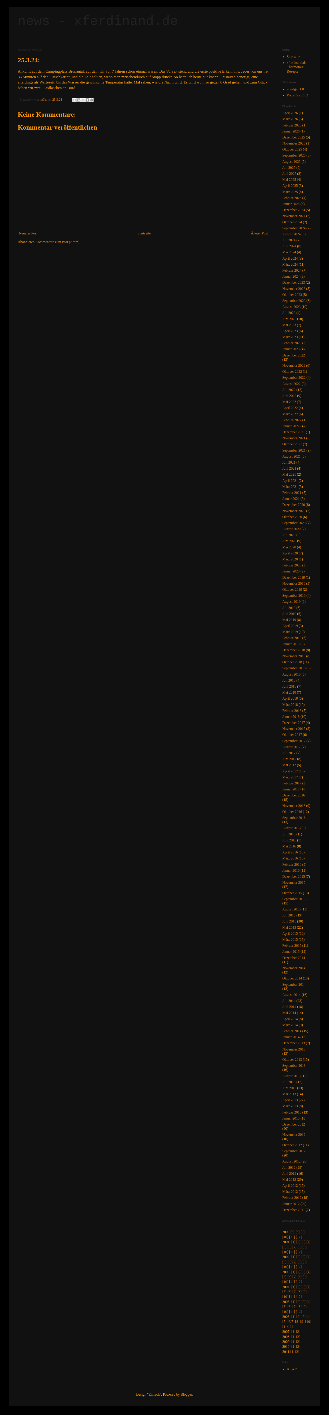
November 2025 (293, 143)
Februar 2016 (291, 864)
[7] (294, 1247)
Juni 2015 (289, 921)
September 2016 (293, 818)
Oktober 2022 (292, 371)
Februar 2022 (291, 420)
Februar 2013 (291, 1112)
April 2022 (290, 408)
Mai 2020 (289, 547)
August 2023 (291, 307)
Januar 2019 (291, 644)
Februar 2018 (291, 711)
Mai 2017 (289, 765)
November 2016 (293, 806)
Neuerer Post (28, 233)
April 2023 (290, 331)
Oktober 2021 (292, 444)
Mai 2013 (289, 1094)
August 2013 (291, 1076)
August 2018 (291, 674)
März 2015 (290, 939)
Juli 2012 (288, 1167)
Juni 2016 (289, 840)
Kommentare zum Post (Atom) (58, 242)
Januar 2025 (291, 204)
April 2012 (290, 1185)
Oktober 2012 (292, 1145)
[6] (292, 1232)
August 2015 (291, 909)
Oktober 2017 (292, 735)
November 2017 (293, 729)
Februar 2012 (291, 1197)
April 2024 (290, 258)
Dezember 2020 (293, 505)
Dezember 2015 (293, 876)
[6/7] (290, 1321)
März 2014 (290, 1025)
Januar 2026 (291, 131)
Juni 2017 (289, 759)
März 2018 (290, 704)
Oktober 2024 (292, 222)
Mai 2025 (289, 179)
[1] (293, 1242)
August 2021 (291, 456)
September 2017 (293, 741)
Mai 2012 (289, 1179)
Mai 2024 (289, 252)
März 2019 (290, 632)
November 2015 (293, 882)
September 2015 (293, 899)
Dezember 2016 (293, 795)
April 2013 (290, 1100)
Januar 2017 (291, 789)
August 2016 (291, 828)
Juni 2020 (289, 541)
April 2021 (290, 481)
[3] (303, 1242)
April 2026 (290, 113)
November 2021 (293, 438)
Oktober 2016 (292, 812)
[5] (284, 1247)
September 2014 (293, 984)
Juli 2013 (288, 1082)
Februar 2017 (291, 783)
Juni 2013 (289, 1088)
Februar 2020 (291, 565)
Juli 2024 (288, 240)
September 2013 (293, 1065)
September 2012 (293, 1151)
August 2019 (291, 601)
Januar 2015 (291, 951)
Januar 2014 (291, 1037)
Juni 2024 (289, 246)
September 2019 (293, 595)
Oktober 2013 (292, 1059)
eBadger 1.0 (295, 89)
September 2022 (293, 377)
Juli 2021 (288, 462)
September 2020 (293, 523)
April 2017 (290, 771)
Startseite (144, 233)
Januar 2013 (291, 1118)
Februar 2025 (291, 198)
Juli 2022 (288, 390)
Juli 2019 (288, 608)
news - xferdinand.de (98, 21)
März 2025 (290, 192)
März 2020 (290, 559)
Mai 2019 (289, 620)
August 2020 (291, 529)
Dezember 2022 (293, 355)
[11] (292, 1237)
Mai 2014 (289, 1013)
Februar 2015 (291, 945)
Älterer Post (259, 233)
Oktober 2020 (292, 517)
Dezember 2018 (293, 650)
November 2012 (293, 1134)
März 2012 (290, 1191)
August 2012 (291, 1161)
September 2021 (293, 450)
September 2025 (293, 155)
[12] (299, 1237)
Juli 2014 (288, 1001)
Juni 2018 (289, 686)
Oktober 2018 (292, 662)
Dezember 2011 (293, 1210)
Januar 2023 (291, 349)
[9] (303, 1232)
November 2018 (293, 656)
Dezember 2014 (293, 958)
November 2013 (293, 1049)
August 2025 (291, 161)
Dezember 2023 (293, 282)
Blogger (186, 1394)
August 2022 (291, 384)
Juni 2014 (289, 1007)
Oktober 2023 (292, 295)
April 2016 (290, 852)
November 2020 (293, 511)
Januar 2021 (291, 499)
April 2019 (290, 626)
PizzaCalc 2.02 (297, 95)
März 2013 (290, 1106)
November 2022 (293, 365)
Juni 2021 (289, 468)
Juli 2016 (288, 834)
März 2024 (290, 264)
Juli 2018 (288, 680)
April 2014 (290, 1019)
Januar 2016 (291, 870)
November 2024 (293, 216)
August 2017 (291, 747)
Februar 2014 (291, 1031)
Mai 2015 (289, 927)
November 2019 (293, 583)
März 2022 (290, 414)
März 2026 (290, 119)
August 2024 (291, 234)
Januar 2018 (291, 717)
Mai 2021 (289, 474)
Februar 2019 (291, 638)
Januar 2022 (291, 426)
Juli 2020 (288, 535)
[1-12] (295, 1332)
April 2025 (290, 185)
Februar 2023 (291, 343)
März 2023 (290, 337)
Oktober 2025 (292, 149)
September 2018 (293, 668)
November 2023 (293, 289)
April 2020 (290, 553)
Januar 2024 (291, 276)
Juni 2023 (289, 319)
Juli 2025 (288, 167)
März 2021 (290, 487)
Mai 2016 (289, 846)
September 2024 (293, 228)
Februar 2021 (291, 493)
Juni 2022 (289, 396)
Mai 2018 (289, 692)
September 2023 (293, 301)
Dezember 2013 (293, 1043)
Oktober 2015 (292, 893)
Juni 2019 (289, 614)
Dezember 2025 (293, 137)
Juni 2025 (289, 173)
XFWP (292, 1369)
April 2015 (290, 933)
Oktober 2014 (292, 978)
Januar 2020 (291, 571)
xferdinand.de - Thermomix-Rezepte (298, 67)
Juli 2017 (288, 753)
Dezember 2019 (293, 577)
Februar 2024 (291, 270)
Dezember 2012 (293, 1124)
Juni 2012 (289, 1173)
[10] (285, 1237)
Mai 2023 (289, 325)
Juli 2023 (288, 313)
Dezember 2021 (293, 432)
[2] (298, 1242)
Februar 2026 (291, 125)
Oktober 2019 (292, 589)
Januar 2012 (291, 1204)
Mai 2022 (289, 402)
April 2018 (290, 698)
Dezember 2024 (293, 210)
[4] (308, 1242)
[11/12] (287, 1327)
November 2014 (293, 968)
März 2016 (290, 858)
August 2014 (291, 995)
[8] (297, 1232)
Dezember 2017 (293, 723)
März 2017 (290, 777)
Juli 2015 (288, 915)
